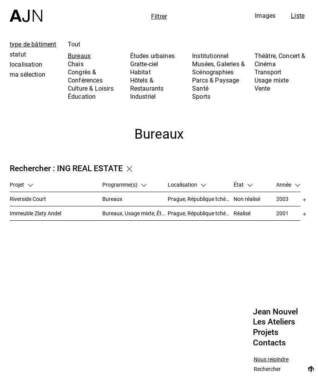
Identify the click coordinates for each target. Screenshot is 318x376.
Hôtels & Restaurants (147, 84)
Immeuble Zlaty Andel (35, 213)
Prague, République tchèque (201, 199)
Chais (76, 64)
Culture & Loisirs (90, 88)
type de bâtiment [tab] (33, 44)
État (243, 184)
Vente (262, 88)
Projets (265, 332)
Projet (21, 184)
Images (265, 15)
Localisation (187, 184)
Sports (201, 96)
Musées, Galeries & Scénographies (218, 68)
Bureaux (79, 56)
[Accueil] (26, 11)
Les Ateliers (274, 322)
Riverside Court (28, 199)
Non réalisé (247, 199)
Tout (74, 44)
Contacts (269, 343)
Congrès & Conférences (85, 76)
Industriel (143, 96)
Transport (267, 72)
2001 (282, 213)
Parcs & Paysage (215, 80)
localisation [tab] (26, 64)
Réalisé (242, 213)
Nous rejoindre (271, 359)
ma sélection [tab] (27, 74)
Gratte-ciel (144, 64)
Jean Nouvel (275, 312)
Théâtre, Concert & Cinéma (280, 60)
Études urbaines (152, 56)
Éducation (82, 96)
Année (288, 184)
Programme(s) (124, 184)
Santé (200, 88)
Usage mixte (271, 80)
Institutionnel (210, 56)
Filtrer (159, 16)
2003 (282, 199)
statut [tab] (18, 54)
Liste (297, 15)
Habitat (140, 72)
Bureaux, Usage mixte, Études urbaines (135, 213)
